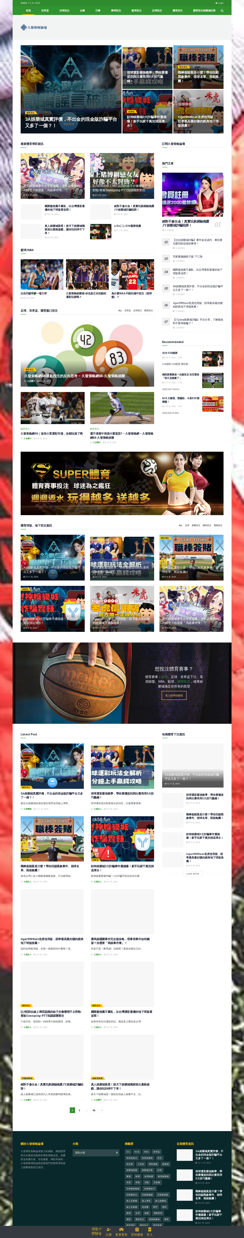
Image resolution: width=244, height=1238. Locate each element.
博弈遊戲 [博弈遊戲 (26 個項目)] (153, 1167)
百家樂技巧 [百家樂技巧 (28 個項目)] (149, 1191)
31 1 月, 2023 (121, 230)
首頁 (28, 10)
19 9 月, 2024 (99, 631)
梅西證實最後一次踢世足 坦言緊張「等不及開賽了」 (180, 376)
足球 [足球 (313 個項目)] (138, 1216)
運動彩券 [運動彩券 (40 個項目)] (158, 1216)
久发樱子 (31, 384)
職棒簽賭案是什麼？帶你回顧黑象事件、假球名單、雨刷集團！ (198, 76)
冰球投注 (64, 10)
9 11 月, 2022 (169, 382)
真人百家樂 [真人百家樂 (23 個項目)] (132, 1204)
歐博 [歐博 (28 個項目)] (138, 1179)
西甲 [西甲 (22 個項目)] (155, 1210)
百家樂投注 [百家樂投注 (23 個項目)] (132, 1197)
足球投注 (157, 10)
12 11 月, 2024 (30, 580)
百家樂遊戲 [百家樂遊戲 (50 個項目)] (163, 1197)
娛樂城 (131, 111)
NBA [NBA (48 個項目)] (146, 1155)
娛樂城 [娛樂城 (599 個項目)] (165, 1167)
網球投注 (207, 528)
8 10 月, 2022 (169, 357)
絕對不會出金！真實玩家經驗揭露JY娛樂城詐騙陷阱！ (134, 207)
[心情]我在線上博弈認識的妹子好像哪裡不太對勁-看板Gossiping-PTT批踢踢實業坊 (122, 188)
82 (94, 1113)
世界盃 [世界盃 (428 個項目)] (156, 1155)
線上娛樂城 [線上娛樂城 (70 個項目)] (160, 1204)
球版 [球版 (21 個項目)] (147, 1185)
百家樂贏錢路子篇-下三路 (188, 256)
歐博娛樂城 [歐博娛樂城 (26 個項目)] (163, 1179)
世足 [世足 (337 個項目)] (160, 1161)
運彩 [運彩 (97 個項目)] (129, 1222)
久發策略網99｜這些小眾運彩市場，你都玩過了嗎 (52, 437)
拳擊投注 (196, 528)
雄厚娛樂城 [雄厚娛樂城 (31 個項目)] (154, 1222)
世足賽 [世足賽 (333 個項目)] (130, 1167)
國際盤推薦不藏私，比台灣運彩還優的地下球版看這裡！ (65, 207)
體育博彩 (183, 67)
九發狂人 (98, 812)
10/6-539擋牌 (169, 353)
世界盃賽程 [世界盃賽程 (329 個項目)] (147, 1161)
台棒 (82, 10)
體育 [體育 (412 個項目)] (166, 1222)
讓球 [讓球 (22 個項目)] (164, 1210)
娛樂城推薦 (97, 1081)
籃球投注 (136, 10)
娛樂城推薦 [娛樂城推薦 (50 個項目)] (132, 1173)
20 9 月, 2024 (99, 195)
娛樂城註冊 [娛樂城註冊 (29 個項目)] (147, 1173)
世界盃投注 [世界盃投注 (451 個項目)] (132, 1161)
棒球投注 (116, 10)
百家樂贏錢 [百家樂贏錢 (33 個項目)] (147, 1197)
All (120, 313)
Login (220, 2)
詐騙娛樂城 (27, 1081)
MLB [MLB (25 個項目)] (137, 1155)
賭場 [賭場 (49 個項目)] (129, 1216)
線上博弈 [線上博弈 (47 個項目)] (146, 1204)
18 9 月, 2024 (30, 195)
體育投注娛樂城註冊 (204, 10)
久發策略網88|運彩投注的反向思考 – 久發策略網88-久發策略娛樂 (74, 379)
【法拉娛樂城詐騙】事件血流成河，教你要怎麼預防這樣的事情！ (197, 241)
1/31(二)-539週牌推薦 (127, 226)
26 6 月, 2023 (121, 214)
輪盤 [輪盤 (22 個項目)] (147, 1216)
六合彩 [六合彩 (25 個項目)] (141, 1167)
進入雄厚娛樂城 (174, 698)
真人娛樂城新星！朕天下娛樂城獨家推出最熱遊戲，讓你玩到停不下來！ (65, 229)
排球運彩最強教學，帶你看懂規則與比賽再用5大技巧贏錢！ (147, 76)
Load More (192, 877)
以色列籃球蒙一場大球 (34, 293)
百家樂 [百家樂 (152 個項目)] (157, 1185)
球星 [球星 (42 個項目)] (138, 1185)
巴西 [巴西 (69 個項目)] (160, 1173)
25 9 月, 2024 (99, 580)
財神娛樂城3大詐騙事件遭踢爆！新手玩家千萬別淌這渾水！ (146, 121)
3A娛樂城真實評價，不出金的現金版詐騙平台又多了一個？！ (209, 1158)
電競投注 (218, 528)
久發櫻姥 (28, 812)
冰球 (187, 528)
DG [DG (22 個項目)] (128, 1155)
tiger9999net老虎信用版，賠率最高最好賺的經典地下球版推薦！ (198, 121)
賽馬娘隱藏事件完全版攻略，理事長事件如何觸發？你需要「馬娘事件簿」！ (51, 188)
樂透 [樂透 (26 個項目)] (129, 1179)
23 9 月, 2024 (169, 580)
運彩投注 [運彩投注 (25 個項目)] (140, 1222)
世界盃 (45, 10)
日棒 (97, 10)
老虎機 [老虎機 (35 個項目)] (145, 1210)
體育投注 (178, 10)
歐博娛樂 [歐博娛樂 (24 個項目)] (149, 1179)
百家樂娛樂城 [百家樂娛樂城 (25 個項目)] (133, 1191)
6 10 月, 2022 (44, 384)
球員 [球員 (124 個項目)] (129, 1185)
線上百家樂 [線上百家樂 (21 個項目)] (132, 1210)
